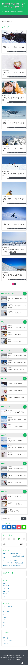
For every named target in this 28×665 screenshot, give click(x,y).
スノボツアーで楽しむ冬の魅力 (16, 426)
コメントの (7, 640)
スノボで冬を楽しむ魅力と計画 (16, 447)
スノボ (20, 51)
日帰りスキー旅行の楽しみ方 (15, 334)
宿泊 (24, 254)
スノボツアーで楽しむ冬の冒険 (16, 412)
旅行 (4, 622)
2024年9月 (6, 593)
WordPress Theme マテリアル (17, 655)
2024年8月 (6, 596)
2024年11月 (6, 588)
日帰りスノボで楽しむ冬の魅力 (16, 383)
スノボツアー (6, 617)
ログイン (5, 635)
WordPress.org (7, 643)
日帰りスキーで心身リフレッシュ (16, 327)
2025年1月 (6, 583)
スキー (4, 609)
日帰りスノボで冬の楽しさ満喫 (16, 397)
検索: (4, 544)
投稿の (6, 638)
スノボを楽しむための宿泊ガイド (16, 454)
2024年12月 (6, 585)
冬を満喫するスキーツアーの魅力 (12, 565)
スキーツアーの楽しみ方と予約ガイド (13, 563)
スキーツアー (6, 611)
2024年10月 (6, 591)
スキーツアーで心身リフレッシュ (16, 313)
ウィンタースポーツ (14, 51)
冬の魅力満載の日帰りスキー (15, 341)
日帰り (24, 51)
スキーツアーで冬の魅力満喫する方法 (13, 553)
